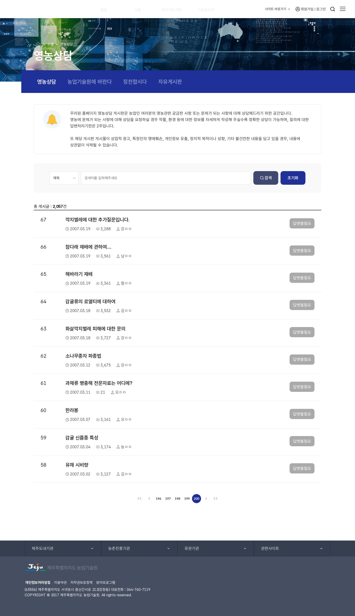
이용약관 (60, 582)
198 (177, 498)
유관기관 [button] (192, 548)
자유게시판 (170, 81)
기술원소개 (212, 9)
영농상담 (46, 81)
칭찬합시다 (135, 81)
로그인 (321, 9)
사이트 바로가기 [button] (275, 9)
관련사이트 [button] (270, 548)
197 (168, 498)
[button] (342, 9)
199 (187, 498)
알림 (106, 9)
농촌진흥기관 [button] (119, 548)
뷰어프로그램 (105, 582)
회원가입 (304, 9)
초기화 (293, 177)
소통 (140, 9)
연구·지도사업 (176, 9)
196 (158, 498)
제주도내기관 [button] (42, 548)
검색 (266, 177)
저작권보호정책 (81, 582)
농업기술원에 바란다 (89, 81)
